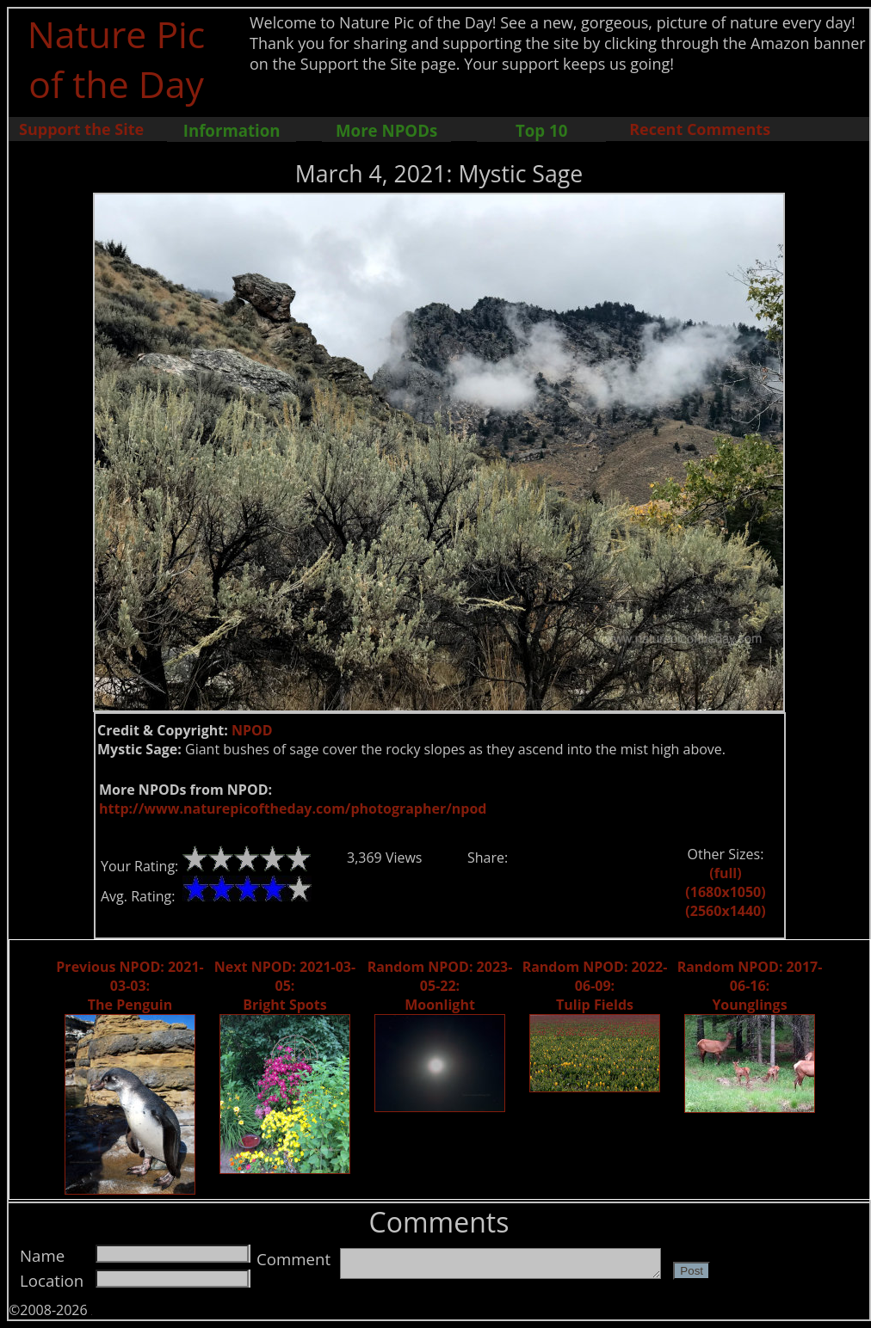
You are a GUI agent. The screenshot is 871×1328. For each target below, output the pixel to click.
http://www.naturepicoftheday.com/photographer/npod (292, 808)
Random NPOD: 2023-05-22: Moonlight (440, 985)
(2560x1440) (725, 910)
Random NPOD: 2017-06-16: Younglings (750, 985)
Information (232, 130)
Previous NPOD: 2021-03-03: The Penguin (129, 985)
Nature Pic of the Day (117, 58)
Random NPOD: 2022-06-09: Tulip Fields (595, 985)
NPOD (252, 730)
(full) (725, 873)
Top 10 (541, 130)
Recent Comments (699, 129)
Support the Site (81, 129)
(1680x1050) (725, 891)
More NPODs (386, 130)
